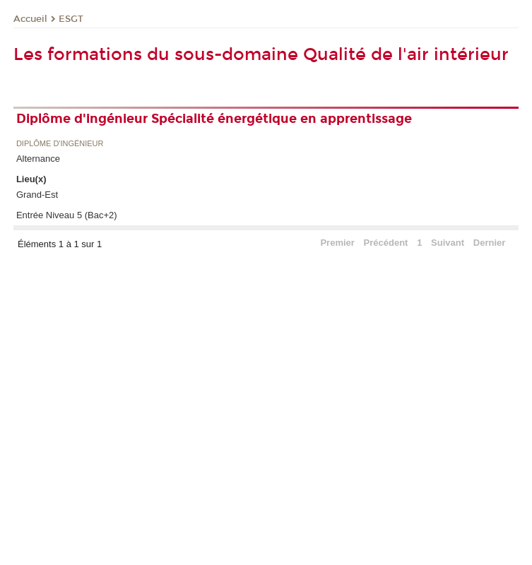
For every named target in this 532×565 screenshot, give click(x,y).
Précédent (386, 242)
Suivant (447, 242)
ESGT (71, 19)
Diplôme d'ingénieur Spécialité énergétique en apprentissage (214, 118)
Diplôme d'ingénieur (60, 143)
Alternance (38, 158)
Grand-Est (37, 194)
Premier (337, 242)
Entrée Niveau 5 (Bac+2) (66, 215)
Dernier (489, 242)
